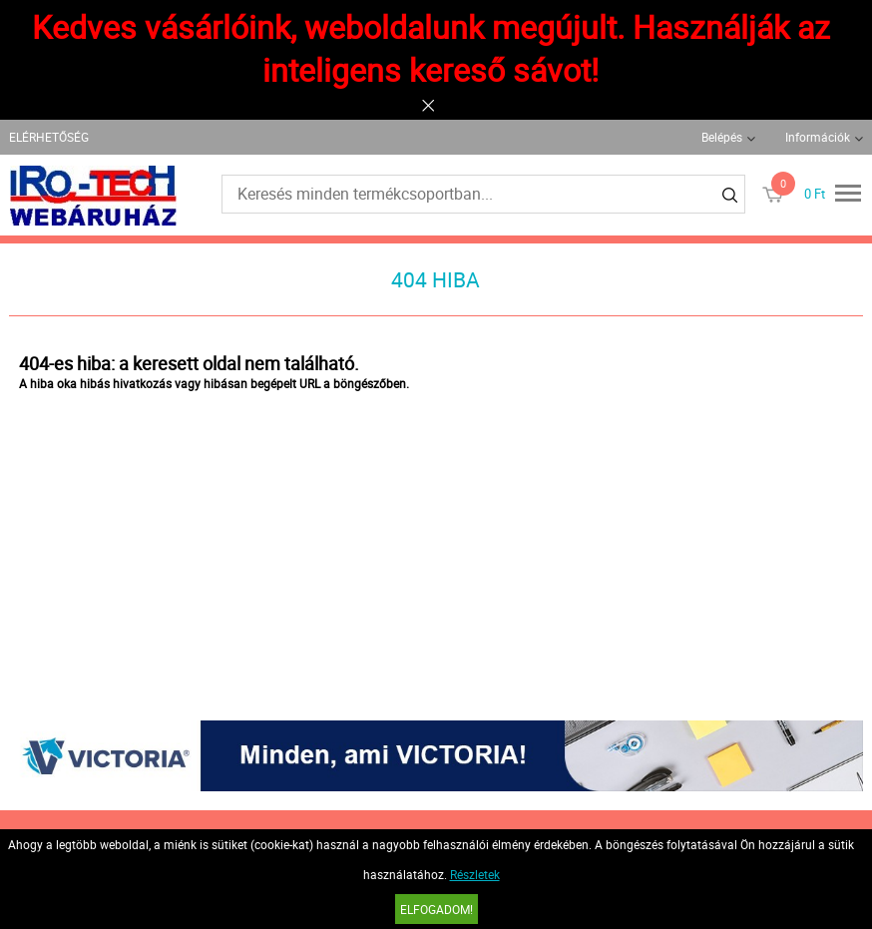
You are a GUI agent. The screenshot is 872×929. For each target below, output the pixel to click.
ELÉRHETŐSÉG (49, 137)
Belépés (721, 137)
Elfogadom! (436, 909)
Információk (817, 137)
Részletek (475, 874)
